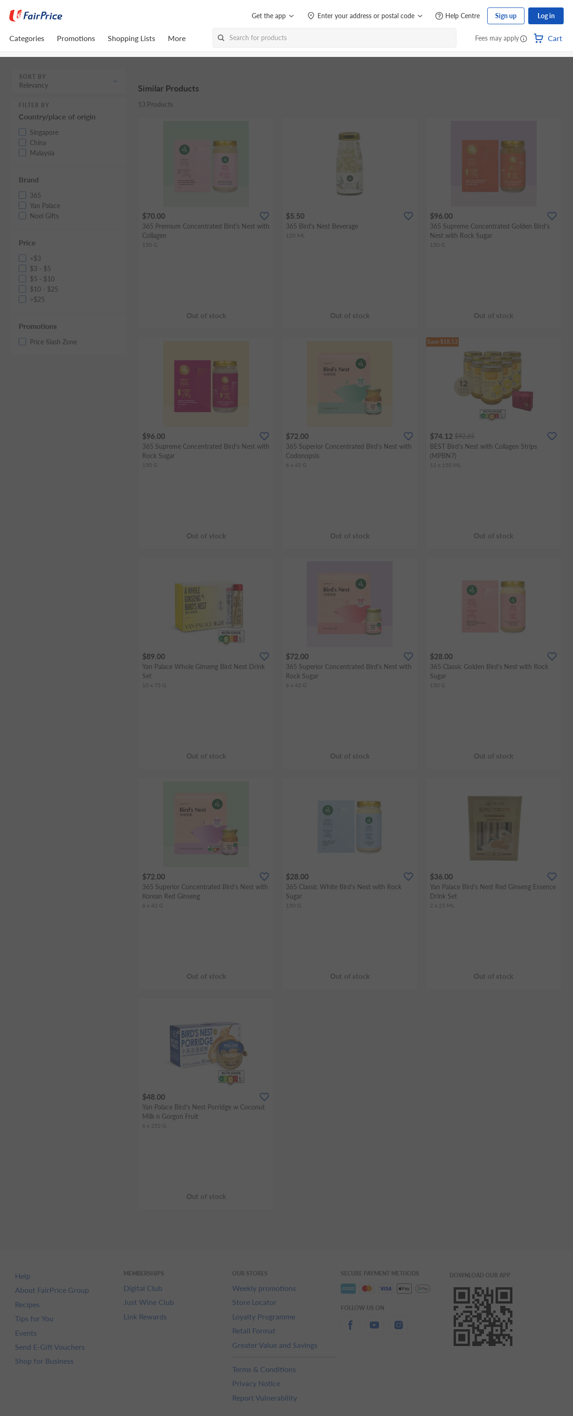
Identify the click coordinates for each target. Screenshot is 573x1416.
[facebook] (350, 1330)
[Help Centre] (457, 16)
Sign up (506, 16)
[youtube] (374, 1330)
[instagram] (398, 1330)
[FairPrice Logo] (35, 15)
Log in (546, 16)
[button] (523, 39)
